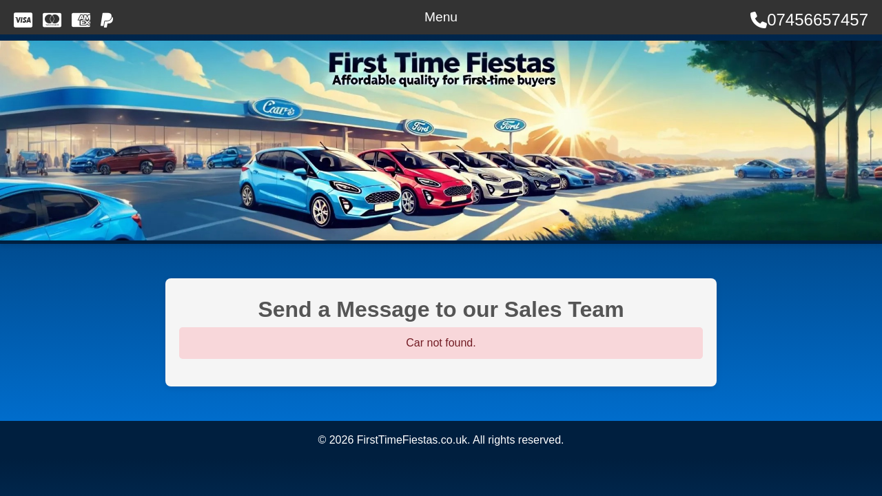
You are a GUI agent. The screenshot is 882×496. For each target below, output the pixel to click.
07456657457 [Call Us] (809, 19)
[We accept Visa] (23, 20)
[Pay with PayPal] (107, 20)
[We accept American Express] (81, 20)
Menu (441, 17)
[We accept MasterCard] (52, 20)
